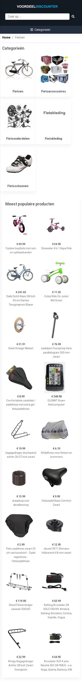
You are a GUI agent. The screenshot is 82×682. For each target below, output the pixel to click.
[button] (40, 29)
